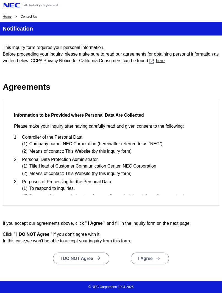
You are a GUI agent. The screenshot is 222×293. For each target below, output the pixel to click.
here (157, 60)
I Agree (145, 258)
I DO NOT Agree (76, 258)
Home (7, 16)
